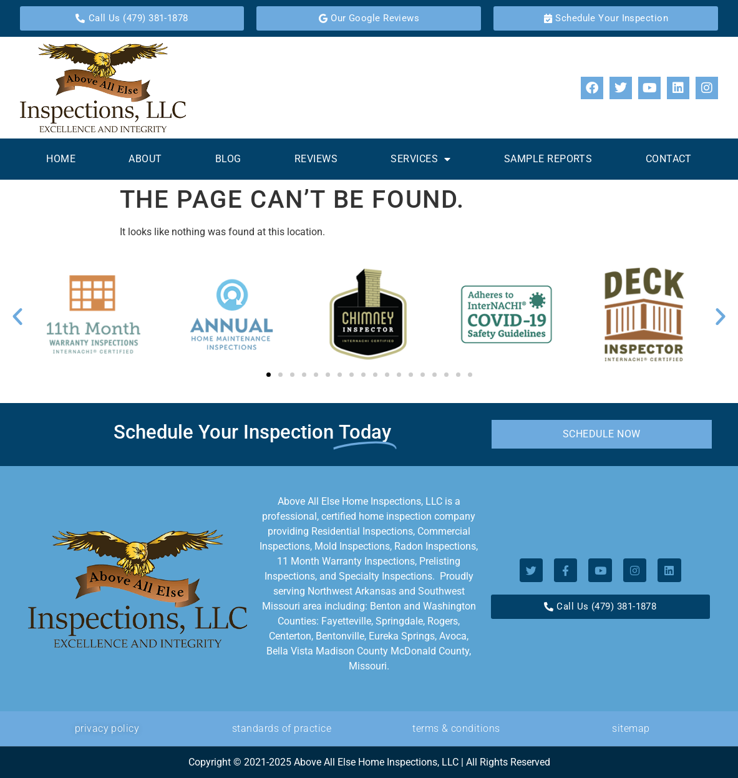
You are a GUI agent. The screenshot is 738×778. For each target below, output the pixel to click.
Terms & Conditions (456, 728)
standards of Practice (281, 728)
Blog (228, 159)
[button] (17, 316)
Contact (669, 159)
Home (60, 159)
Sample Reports (548, 159)
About (145, 159)
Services (420, 159)
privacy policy (107, 728)
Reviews (315, 159)
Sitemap (630, 728)
